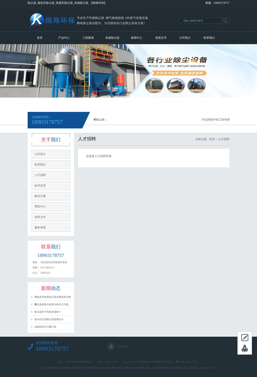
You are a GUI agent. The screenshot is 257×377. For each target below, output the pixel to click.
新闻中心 (136, 37)
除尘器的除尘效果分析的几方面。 (52, 304)
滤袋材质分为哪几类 (45, 326)
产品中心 (64, 37)
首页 (40, 37)
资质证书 (160, 37)
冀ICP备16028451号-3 (187, 361)
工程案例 (88, 37)
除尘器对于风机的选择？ (47, 311)
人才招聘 (40, 175)
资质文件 (40, 217)
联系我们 (209, 37)
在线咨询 (122, 346)
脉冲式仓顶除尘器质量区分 (49, 319)
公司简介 (185, 37)
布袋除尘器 (112, 37)
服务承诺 (40, 227)
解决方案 (40, 196)
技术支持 (40, 185)
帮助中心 (40, 206)
